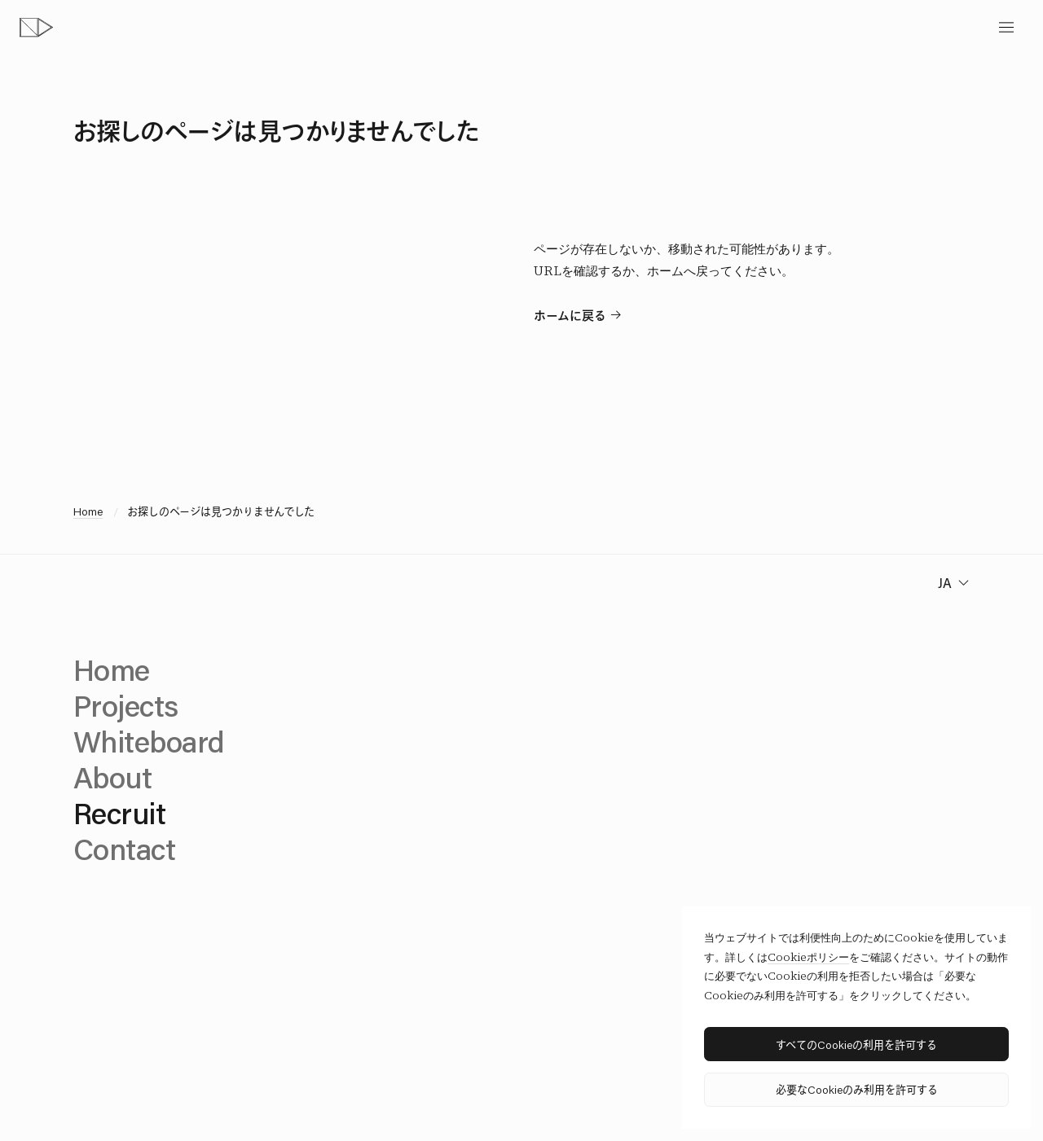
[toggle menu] (1006, 27)
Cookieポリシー (808, 957)
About (112, 777)
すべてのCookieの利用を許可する (856, 1044)
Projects (125, 705)
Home (88, 511)
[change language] (952, 583)
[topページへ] (36, 27)
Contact (124, 848)
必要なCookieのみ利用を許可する (857, 1089)
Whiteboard (149, 741)
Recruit (119, 812)
